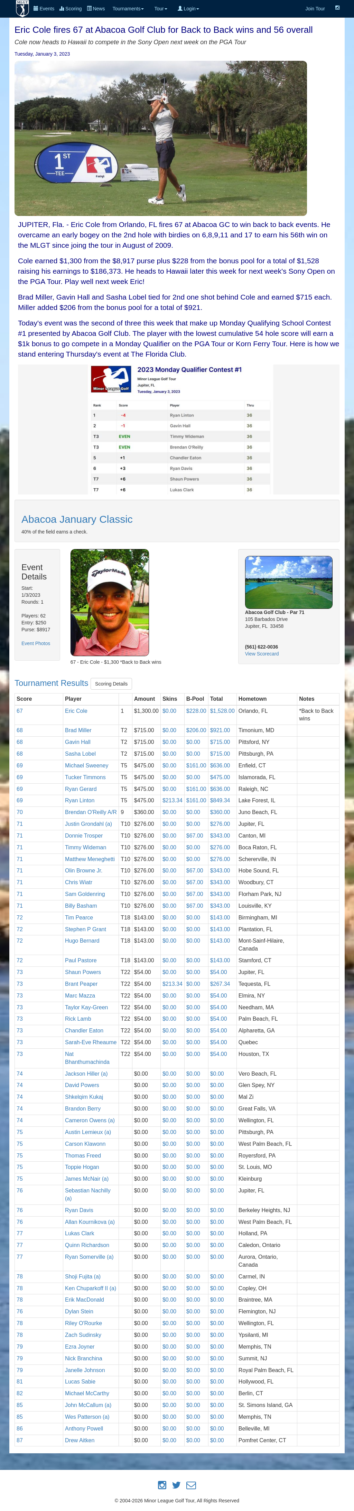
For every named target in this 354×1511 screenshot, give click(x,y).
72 (20, 917)
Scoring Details (111, 684)
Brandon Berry (83, 1109)
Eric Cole (76, 711)
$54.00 (218, 972)
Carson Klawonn (85, 1144)
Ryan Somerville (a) (89, 1257)
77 (20, 1233)
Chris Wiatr (78, 882)
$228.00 (196, 711)
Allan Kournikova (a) (90, 1222)
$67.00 (194, 836)
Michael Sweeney (86, 765)
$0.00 (169, 711)
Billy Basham (81, 906)
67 (20, 711)
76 (20, 1190)
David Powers (82, 1085)
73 (20, 972)
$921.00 (220, 730)
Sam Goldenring (85, 894)
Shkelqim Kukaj (84, 1097)
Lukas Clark (79, 1233)
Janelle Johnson (85, 1370)
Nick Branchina (83, 1358)
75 (20, 1132)
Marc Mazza (80, 996)
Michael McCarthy (87, 1393)
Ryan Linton (79, 800)
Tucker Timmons (85, 777)
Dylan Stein (79, 1311)
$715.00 (220, 742)
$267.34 (220, 984)
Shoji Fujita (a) (83, 1276)
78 (20, 1276)
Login (188, 8)
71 (20, 824)
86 (20, 1429)
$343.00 (220, 836)
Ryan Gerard (81, 789)
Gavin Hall (78, 742)
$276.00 (220, 824)
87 (20, 1440)
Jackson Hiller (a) (86, 1074)
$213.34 (172, 800)
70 (20, 812)
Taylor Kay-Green (86, 1007)
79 (20, 1347)
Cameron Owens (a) (90, 1120)
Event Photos (35, 643)
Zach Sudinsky (83, 1335)
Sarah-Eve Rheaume (91, 1042)
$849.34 (220, 800)
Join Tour (315, 8)
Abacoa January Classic (77, 519)
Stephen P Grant (85, 929)
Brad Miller (78, 730)
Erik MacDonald (84, 1300)
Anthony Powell (84, 1429)
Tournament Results (53, 683)
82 (20, 1393)
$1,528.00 (222, 711)
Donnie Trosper (84, 836)
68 (20, 730)
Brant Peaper (81, 984)
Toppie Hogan (82, 1167)
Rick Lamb (78, 1019)
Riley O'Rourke (83, 1323)
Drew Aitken (79, 1440)
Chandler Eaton (84, 1030)
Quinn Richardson (87, 1245)
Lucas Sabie (80, 1382)
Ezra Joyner (79, 1347)
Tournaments (128, 8)
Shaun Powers (83, 972)
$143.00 (220, 917)
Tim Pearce (79, 917)
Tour (160, 8)
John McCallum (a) (88, 1405)
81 (20, 1382)
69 (20, 765)
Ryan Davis (79, 1210)
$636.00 (220, 765)
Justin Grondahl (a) (88, 824)
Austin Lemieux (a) (88, 1132)
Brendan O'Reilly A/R (91, 812)
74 (20, 1074)
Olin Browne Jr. (83, 870)
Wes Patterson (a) (87, 1417)
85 (20, 1405)
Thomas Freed (83, 1156)
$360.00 (220, 812)
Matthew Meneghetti (90, 859)
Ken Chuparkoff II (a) (90, 1288)
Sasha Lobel (80, 754)
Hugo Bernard (82, 941)
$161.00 (196, 765)
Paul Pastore (81, 960)
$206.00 (196, 730)
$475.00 (220, 777)
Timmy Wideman (85, 847)
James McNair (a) (87, 1179)
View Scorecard (262, 654)
